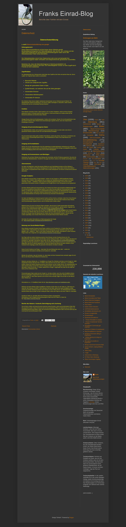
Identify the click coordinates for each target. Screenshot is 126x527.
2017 (86, 198)
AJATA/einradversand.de (92, 309)
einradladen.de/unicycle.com (93, 311)
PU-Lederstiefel (96, 158)
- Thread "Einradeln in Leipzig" (93, 320)
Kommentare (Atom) (34, 329)
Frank (96, 374)
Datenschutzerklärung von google (38, 44)
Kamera (99, 147)
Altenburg (92, 122)
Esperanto (89, 145)
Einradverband (89, 315)
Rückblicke (86, 160)
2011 (86, 213)
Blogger (71, 517)
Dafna (101, 135)
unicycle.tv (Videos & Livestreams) (94, 329)
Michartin (90, 153)
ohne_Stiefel (100, 155)
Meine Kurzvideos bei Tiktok (93, 298)
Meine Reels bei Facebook (92, 302)
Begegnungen (88, 126)
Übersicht (87, 367)
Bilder (101, 126)
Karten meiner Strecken (91, 306)
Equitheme (101, 144)
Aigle (103, 119)
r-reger (87, 352)
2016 (86, 200)
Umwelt (85, 164)
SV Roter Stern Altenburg (92, 357)
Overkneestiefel (90, 157)
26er (85, 119)
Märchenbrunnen (98, 151)
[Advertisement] (89, 502)
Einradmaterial (88, 142)
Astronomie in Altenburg (91, 355)
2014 (86, 205)
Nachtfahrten (86, 155)
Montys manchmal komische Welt (94, 344)
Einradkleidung (90, 140)
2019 (86, 193)
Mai (88, 235)
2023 (86, 183)
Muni (98, 153)
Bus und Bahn (100, 133)
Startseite (53, 326)
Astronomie (87, 124)
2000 (86, 233)
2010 (86, 215)
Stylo (100, 162)
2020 (86, 190)
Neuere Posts (26, 326)
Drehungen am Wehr (90, 38)
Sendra (94, 160)
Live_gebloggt (86, 151)
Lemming (91, 402)
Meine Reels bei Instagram (92, 300)
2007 (86, 223)
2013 (86, 208)
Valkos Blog (88, 350)
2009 (86, 218)
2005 (86, 228)
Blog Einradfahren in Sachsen (93, 331)
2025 (86, 178)
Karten (85, 149)
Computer (90, 135)
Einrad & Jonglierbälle (91, 313)
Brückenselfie (87, 133)
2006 (86, 225)
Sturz (95, 162)
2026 (86, 176)
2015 (86, 203)
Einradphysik (87, 144)
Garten (91, 147)
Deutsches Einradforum (91, 317)
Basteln (99, 124)
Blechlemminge (94, 131)
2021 (86, 188)
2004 (86, 230)
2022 (86, 185)
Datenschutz (28, 33)
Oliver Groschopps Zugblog (92, 359)
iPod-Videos (88, 304)
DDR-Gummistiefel (95, 137)
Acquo (96, 119)
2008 (86, 220)
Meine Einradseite (90, 296)
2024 (86, 181)
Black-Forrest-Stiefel (97, 129)
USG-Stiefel (97, 164)
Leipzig (96, 149)
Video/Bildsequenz (89, 166)
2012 (86, 210)
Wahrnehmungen (89, 168)
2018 (86, 195)
